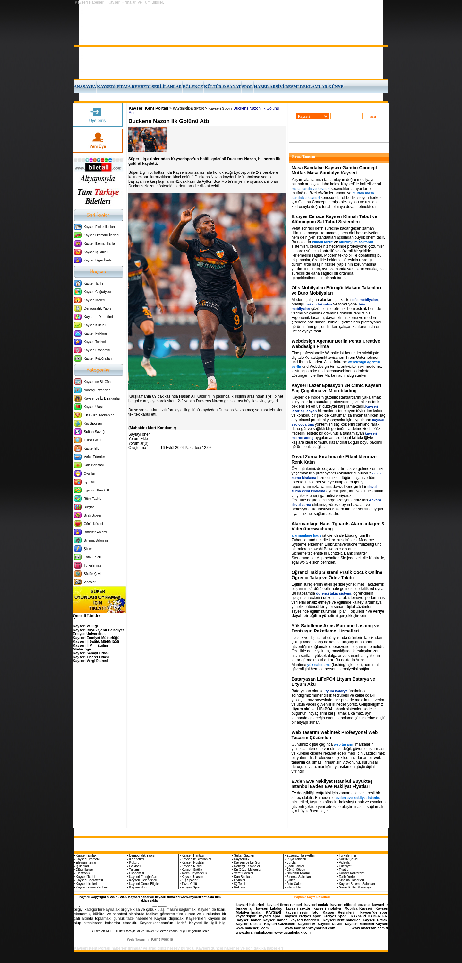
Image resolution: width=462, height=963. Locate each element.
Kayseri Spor (219, 108)
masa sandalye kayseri (311, 188)
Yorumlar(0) (138, 443)
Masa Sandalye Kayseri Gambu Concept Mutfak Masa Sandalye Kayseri (334, 170)
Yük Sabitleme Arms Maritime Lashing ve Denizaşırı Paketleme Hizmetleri (335, 628)
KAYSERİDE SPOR (188, 108)
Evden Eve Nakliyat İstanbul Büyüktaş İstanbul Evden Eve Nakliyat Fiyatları (332, 784)
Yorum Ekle (138, 439)
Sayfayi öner (139, 434)
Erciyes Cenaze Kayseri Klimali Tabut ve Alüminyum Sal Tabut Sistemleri (334, 219)
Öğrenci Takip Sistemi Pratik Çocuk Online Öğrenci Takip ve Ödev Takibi (337, 575)
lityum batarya (336, 691)
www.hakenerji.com (252, 928)
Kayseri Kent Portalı (148, 108)
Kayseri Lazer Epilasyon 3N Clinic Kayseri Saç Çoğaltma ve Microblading (336, 388)
